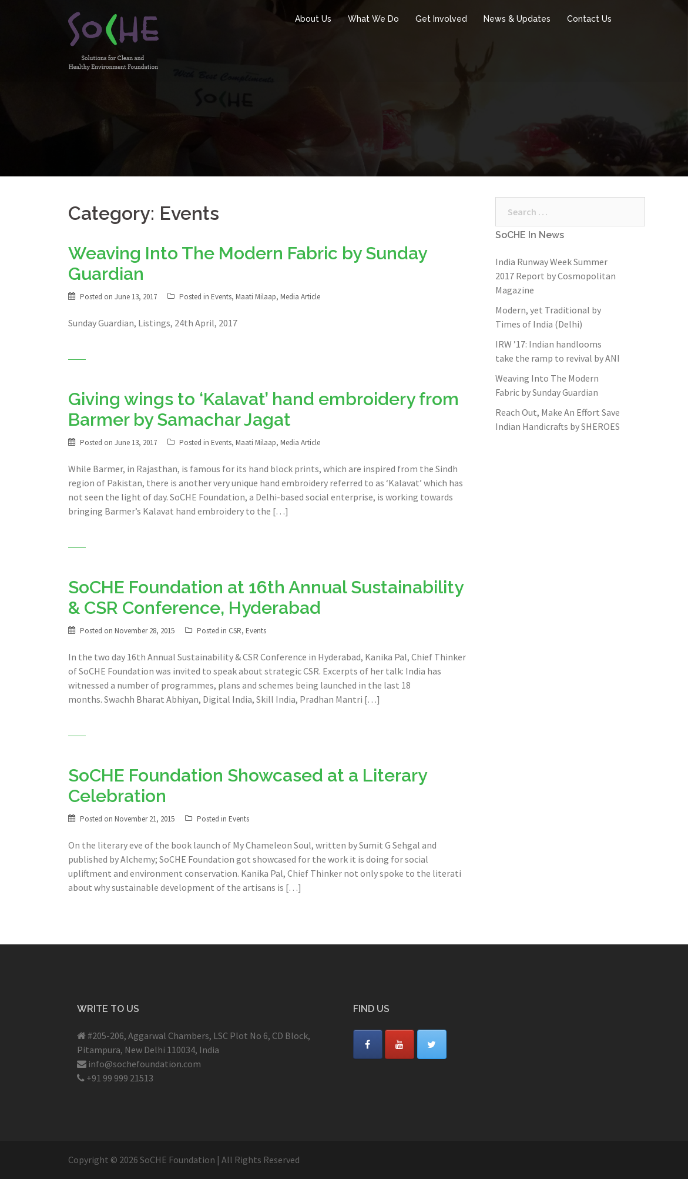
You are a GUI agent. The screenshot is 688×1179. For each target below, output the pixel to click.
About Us (313, 19)
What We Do (373, 19)
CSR (235, 631)
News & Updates (517, 19)
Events (221, 297)
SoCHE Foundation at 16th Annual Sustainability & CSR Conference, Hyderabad (265, 597)
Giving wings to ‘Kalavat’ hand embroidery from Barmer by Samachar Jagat (263, 409)
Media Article (300, 297)
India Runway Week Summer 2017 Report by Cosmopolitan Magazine (555, 276)
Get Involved (441, 19)
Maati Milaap (256, 297)
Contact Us (589, 19)
